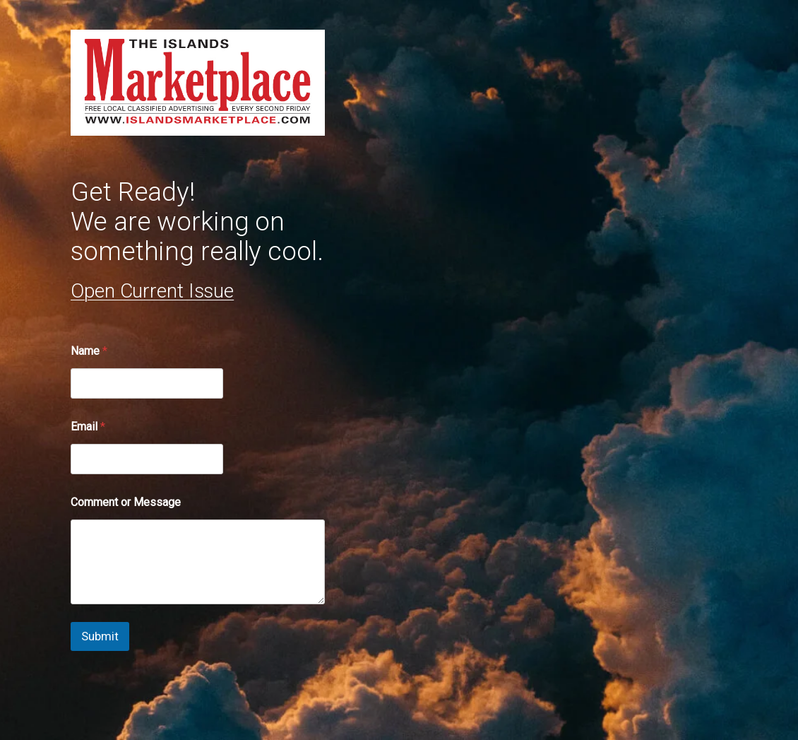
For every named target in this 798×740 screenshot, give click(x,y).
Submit (100, 636)
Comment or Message (126, 502)
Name (89, 351)
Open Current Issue (152, 291)
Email (88, 426)
